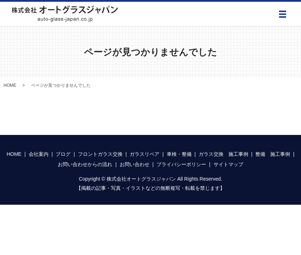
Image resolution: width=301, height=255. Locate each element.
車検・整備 (179, 154)
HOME (10, 85)
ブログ (63, 154)
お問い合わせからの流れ (85, 164)
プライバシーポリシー (181, 164)
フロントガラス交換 (100, 154)
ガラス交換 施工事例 (223, 154)
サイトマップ (228, 164)
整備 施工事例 (272, 154)
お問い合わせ (134, 164)
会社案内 (39, 154)
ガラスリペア (144, 154)
